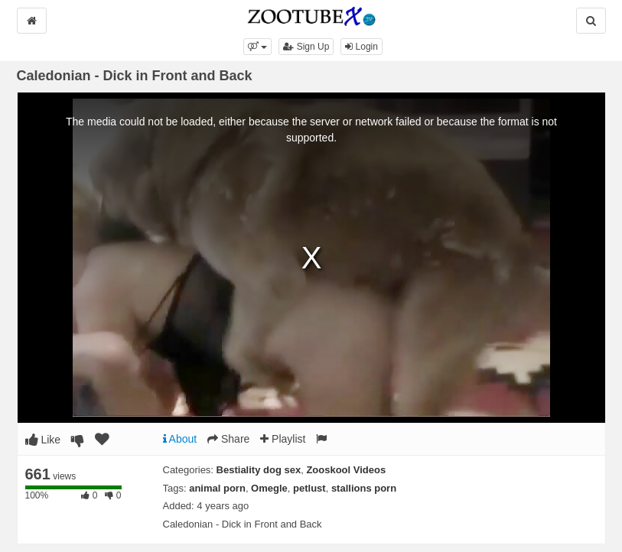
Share (228, 439)
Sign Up (306, 46)
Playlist (282, 439)
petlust (309, 488)
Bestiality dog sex (259, 470)
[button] (257, 46)
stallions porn (363, 488)
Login (361, 46)
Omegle (269, 488)
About (180, 439)
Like (43, 439)
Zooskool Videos (346, 470)
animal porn (217, 488)
